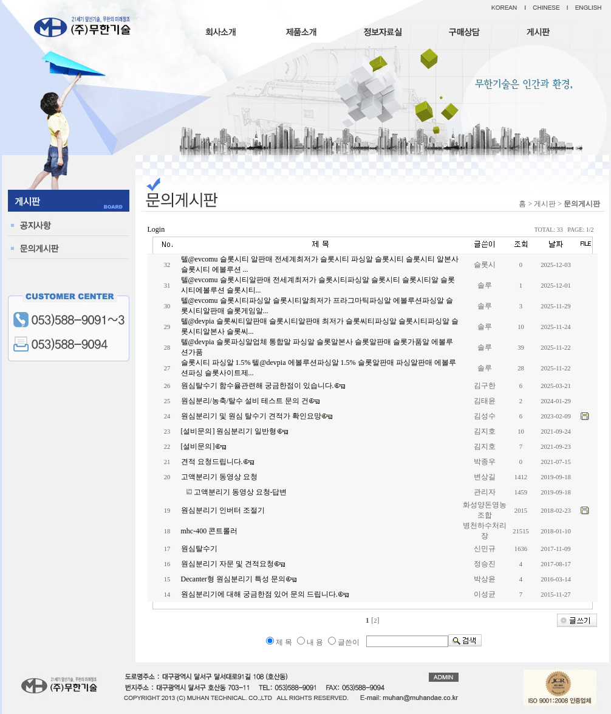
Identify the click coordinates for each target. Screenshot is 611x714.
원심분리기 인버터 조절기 (223, 510)
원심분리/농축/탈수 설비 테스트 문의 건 (245, 401)
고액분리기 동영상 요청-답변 (240, 492)
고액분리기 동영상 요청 (219, 477)
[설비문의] (198, 446)
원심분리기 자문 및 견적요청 (227, 564)
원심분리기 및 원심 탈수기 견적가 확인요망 (251, 416)
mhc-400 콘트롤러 (209, 531)
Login (156, 229)
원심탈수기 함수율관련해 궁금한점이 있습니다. (257, 385)
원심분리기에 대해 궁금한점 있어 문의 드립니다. (259, 594)
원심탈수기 (199, 548)
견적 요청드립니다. (212, 461)
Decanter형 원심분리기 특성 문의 (233, 579)
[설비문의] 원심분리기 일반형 (229, 431)
